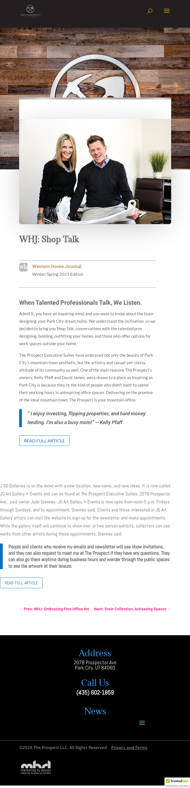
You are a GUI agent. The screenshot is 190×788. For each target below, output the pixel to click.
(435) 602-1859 (95, 693)
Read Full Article (44, 440)
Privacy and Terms (129, 747)
